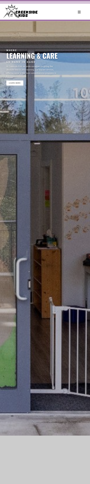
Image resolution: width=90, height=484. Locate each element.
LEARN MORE (15, 80)
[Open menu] (79, 12)
